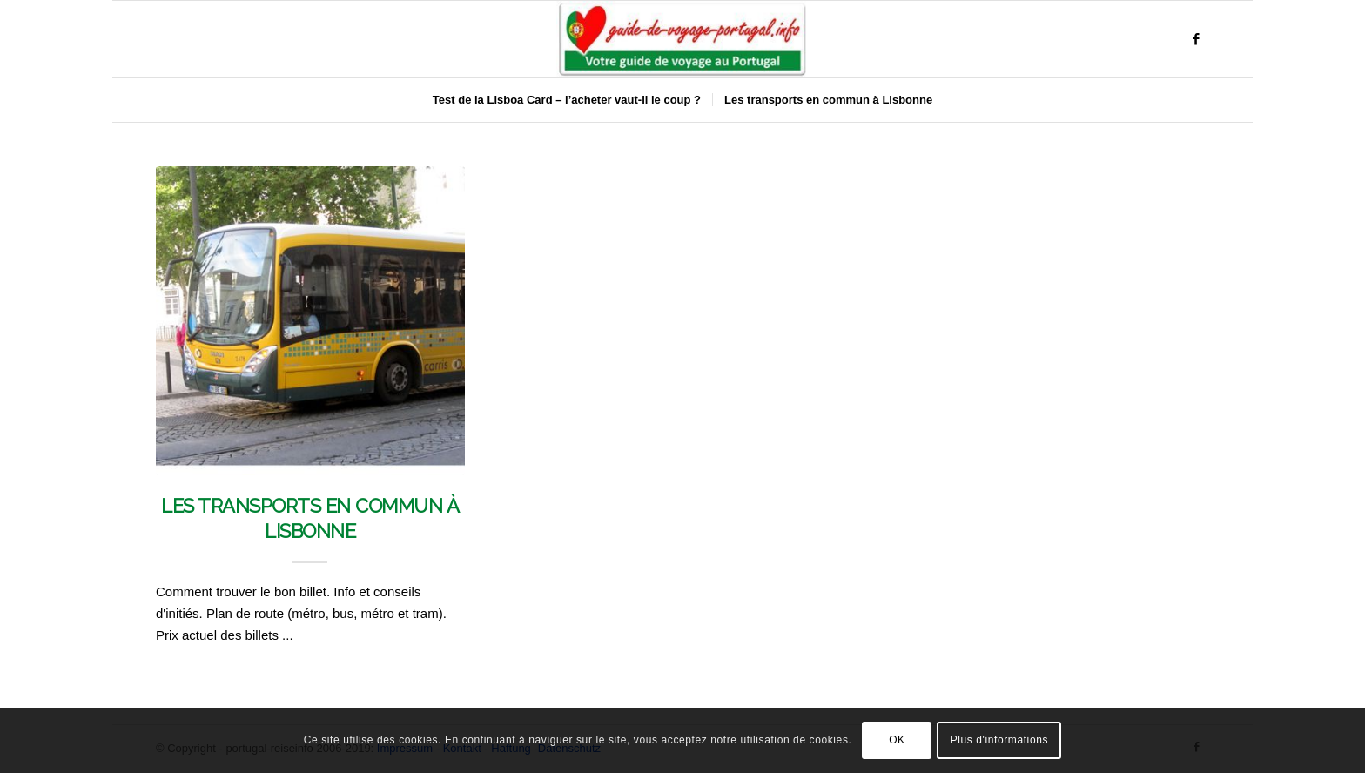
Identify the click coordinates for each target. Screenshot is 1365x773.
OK (897, 740)
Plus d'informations (999, 740)
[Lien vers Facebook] (1196, 39)
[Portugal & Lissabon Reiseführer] (682, 39)
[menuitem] (566, 100)
